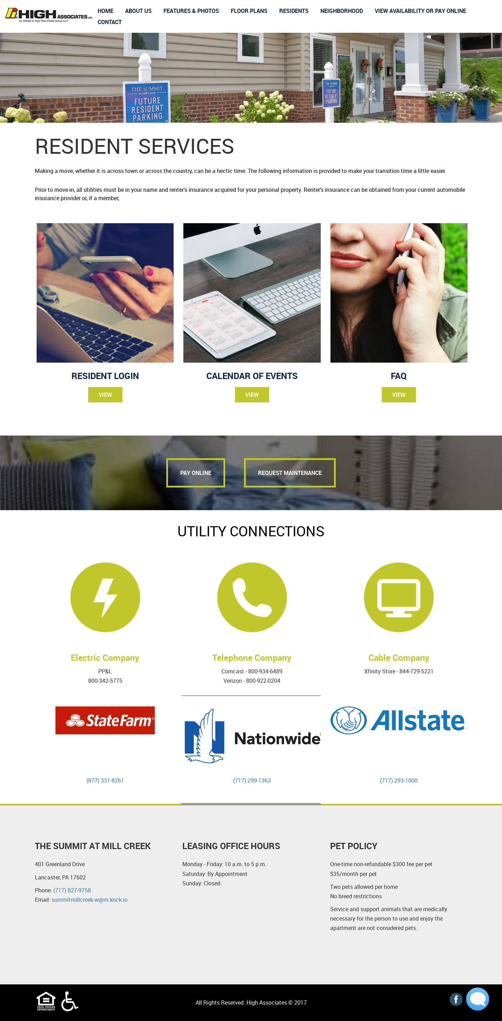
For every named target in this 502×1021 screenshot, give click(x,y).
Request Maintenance (290, 473)
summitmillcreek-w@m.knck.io (90, 899)
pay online (195, 473)
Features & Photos (191, 11)
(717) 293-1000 (399, 780)
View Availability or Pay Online (420, 11)
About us (138, 11)
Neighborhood (341, 11)
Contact (110, 22)
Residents (294, 11)
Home (105, 11)
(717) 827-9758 (72, 890)
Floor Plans (249, 11)
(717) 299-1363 (252, 780)
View (105, 395)
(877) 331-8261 (105, 780)
